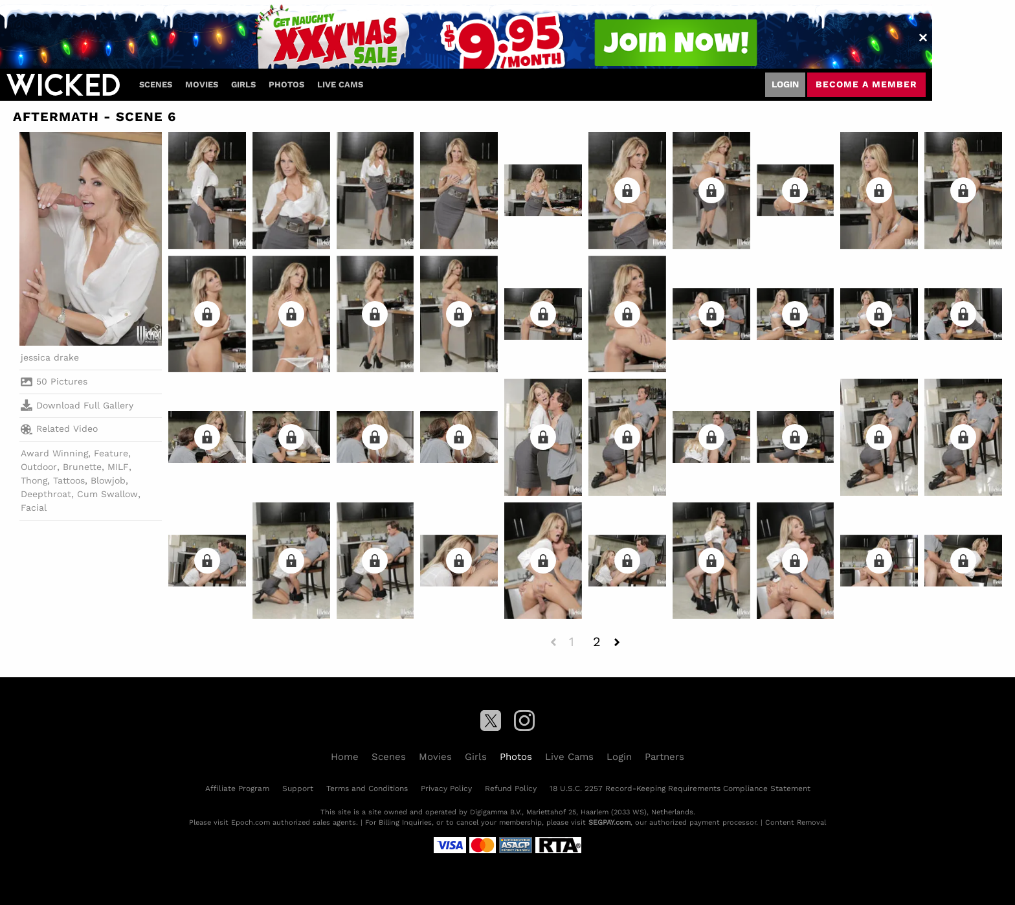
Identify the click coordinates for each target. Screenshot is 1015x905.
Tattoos (69, 480)
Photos (286, 84)
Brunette (82, 467)
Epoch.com (250, 822)
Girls (243, 84)
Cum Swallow (107, 494)
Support (297, 788)
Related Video (59, 429)
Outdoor (39, 467)
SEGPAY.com (609, 822)
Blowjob (108, 480)
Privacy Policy (446, 788)
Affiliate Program (237, 788)
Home (345, 757)
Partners (664, 757)
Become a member (866, 84)
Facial (34, 507)
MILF (118, 467)
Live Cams (340, 84)
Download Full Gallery (77, 405)
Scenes (155, 84)
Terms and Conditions (367, 788)
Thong (34, 480)
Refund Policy (511, 788)
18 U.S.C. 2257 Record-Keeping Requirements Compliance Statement (680, 788)
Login (785, 84)
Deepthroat (46, 494)
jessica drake (50, 357)
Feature (111, 453)
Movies (201, 84)
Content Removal (795, 822)
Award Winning (54, 453)
